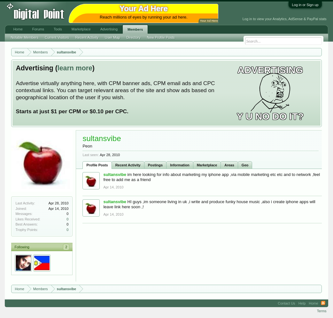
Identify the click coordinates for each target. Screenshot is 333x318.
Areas (229, 165)
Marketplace (207, 165)
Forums (38, 29)
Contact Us (286, 303)
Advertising (109, 29)
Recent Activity (128, 165)
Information (180, 165)
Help (302, 303)
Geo (245, 165)
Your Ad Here (209, 20)
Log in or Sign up (305, 5)
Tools (58, 29)
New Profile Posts (161, 37)
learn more (75, 68)
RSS (323, 303)
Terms (322, 311)
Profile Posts (97, 165)
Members (135, 29)
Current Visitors (57, 37)
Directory (134, 37)
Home (17, 29)
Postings (155, 165)
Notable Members (24, 37)
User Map (112, 37)
